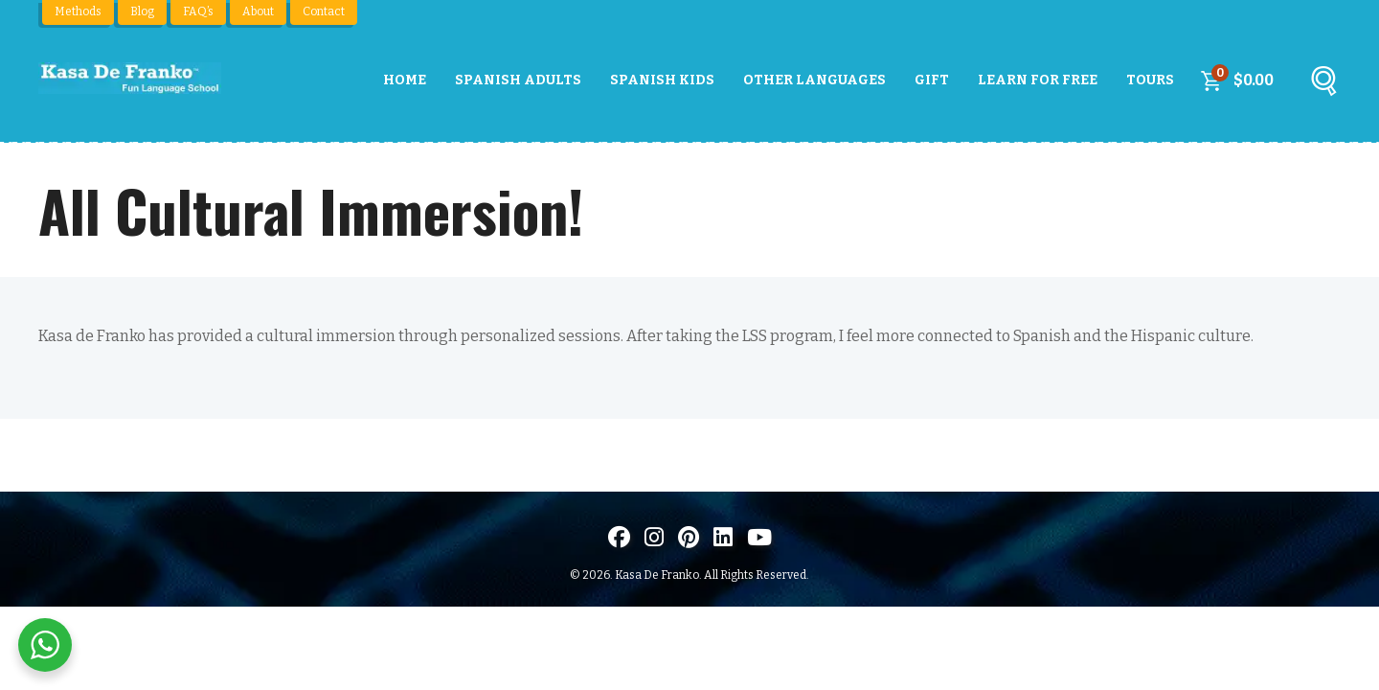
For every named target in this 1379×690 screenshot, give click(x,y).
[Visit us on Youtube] (759, 537)
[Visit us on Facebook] (619, 537)
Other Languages (814, 80)
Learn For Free (1037, 80)
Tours (1150, 80)
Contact (324, 11)
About (258, 11)
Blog (142, 11)
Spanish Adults (518, 80)
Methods (78, 11)
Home (404, 80)
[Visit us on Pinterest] (688, 537)
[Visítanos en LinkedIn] (723, 537)
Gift (932, 80)
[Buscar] (1323, 85)
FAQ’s (198, 11)
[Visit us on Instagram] (654, 537)
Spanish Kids (662, 80)
